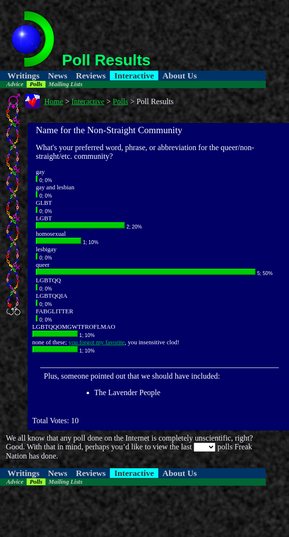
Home (53, 101)
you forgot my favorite (97, 342)
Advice (15, 84)
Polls (36, 84)
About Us (180, 75)
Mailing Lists (65, 84)
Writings (23, 75)
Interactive (134, 75)
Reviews (91, 75)
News (57, 75)
